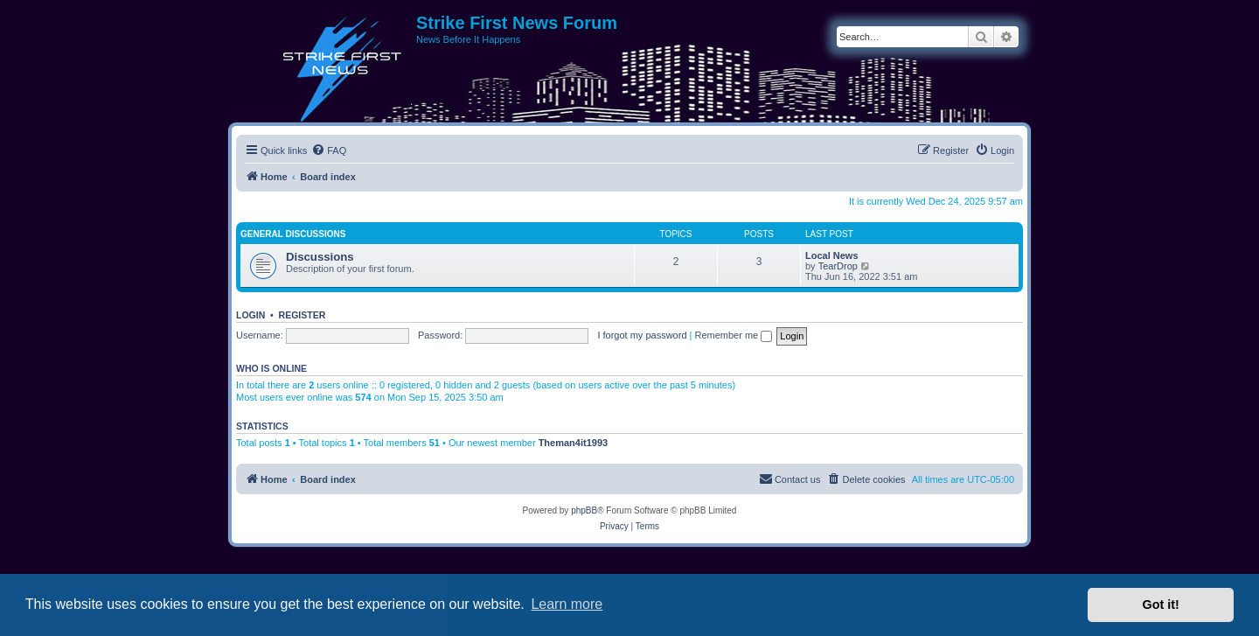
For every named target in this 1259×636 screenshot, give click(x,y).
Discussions (320, 256)
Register (302, 315)
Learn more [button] (566, 604)
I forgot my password (641, 335)
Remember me (733, 335)
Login (250, 315)
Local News (832, 255)
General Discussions (292, 234)
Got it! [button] (1161, 605)
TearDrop (838, 266)
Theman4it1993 (573, 442)
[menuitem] (328, 150)
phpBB (584, 510)
